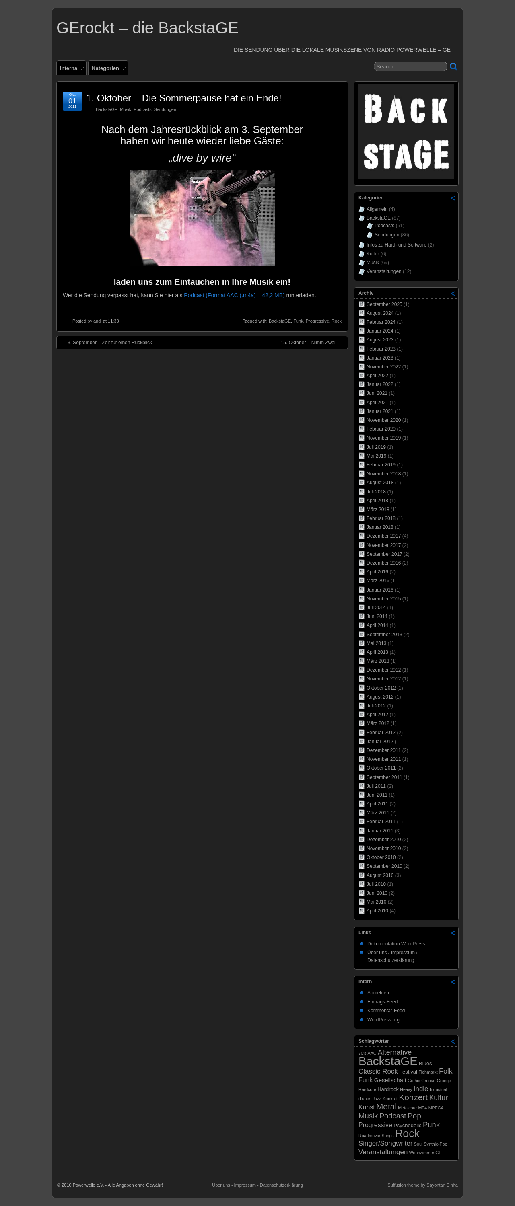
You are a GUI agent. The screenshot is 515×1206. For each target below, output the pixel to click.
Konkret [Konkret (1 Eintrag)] (390, 1098)
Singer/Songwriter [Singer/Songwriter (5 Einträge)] (385, 1143)
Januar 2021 (380, 411)
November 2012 (384, 679)
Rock (337, 320)
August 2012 (380, 697)
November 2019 (384, 438)
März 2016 (378, 580)
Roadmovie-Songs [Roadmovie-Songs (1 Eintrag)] (376, 1135)
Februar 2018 (381, 518)
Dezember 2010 (384, 839)
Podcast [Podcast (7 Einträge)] (392, 1115)
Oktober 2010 (381, 857)
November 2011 (384, 759)
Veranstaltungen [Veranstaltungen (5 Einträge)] (383, 1152)
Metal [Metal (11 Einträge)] (386, 1106)
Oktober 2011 (381, 768)
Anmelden (378, 993)
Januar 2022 (380, 384)
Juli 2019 (376, 447)
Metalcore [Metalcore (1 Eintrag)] (407, 1107)
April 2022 (377, 375)
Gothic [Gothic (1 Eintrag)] (414, 1080)
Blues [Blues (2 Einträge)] (425, 1063)
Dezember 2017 (384, 536)
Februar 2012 (381, 733)
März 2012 (378, 723)
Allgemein (377, 209)
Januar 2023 (380, 358)
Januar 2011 (380, 831)
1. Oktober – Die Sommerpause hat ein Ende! (184, 97)
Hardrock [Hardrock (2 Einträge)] (388, 1089)
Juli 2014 (376, 607)
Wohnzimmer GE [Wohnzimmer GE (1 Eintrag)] (425, 1152)
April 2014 (377, 625)
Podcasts (142, 109)
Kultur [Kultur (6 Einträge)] (438, 1098)
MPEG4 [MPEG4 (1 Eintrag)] (435, 1107)
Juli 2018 (376, 492)
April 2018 (377, 500)
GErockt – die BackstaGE (147, 28)
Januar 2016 (380, 590)
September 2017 (384, 554)
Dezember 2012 (384, 670)
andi (97, 320)
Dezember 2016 (384, 563)
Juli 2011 (376, 786)
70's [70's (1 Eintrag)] (362, 1053)
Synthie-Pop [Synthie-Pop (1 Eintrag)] (435, 1144)
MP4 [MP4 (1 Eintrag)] (422, 1107)
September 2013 (384, 634)
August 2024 (380, 313)
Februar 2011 (381, 821)
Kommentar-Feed (386, 1010)
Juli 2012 (376, 706)
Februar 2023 (381, 349)
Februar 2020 (381, 429)
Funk (298, 320)
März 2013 (378, 661)
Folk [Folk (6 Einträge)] (446, 1071)
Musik (125, 109)
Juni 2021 (377, 393)
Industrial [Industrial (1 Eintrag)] (438, 1089)
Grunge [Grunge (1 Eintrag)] (444, 1080)
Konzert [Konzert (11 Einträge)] (413, 1097)
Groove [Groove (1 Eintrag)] (428, 1080)
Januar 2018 (380, 527)
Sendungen (165, 109)
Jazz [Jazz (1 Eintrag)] (377, 1098)
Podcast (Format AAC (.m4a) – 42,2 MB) (234, 295)
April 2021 (377, 402)
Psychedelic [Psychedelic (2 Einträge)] (407, 1125)
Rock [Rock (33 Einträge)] (407, 1134)
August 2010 (380, 875)
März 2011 (378, 813)
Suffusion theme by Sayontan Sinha (422, 1185)
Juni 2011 (377, 795)
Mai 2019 (376, 456)
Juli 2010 (376, 884)
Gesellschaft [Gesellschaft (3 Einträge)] (390, 1080)
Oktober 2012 (381, 688)
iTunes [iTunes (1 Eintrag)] (364, 1098)
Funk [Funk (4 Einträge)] (365, 1080)
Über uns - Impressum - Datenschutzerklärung (257, 1185)
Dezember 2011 (384, 750)
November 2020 (384, 420)
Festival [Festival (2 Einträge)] (408, 1072)
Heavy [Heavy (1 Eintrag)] (406, 1089)
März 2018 (378, 509)
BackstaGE (106, 109)
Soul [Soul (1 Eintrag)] (418, 1144)
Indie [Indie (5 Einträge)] (421, 1089)
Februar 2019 (381, 465)
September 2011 (384, 777)
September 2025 (384, 304)
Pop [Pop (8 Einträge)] (414, 1115)
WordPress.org (383, 1020)
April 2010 (377, 911)
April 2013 (377, 652)
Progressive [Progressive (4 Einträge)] (375, 1125)
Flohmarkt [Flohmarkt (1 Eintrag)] (427, 1072)
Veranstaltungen (384, 271)
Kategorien (109, 70)
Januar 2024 (380, 331)
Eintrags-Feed (382, 1002)
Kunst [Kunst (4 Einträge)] (366, 1107)
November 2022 (384, 367)
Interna (72, 70)
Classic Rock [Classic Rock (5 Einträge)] (378, 1071)
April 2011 (377, 804)
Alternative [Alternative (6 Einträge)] (395, 1052)
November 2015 (384, 599)
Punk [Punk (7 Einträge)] (431, 1124)
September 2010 (384, 866)
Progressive (317, 320)
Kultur (373, 254)
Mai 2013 (376, 643)
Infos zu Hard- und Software (396, 245)
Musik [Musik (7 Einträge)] (368, 1115)
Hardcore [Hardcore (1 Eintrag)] (367, 1089)
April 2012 (377, 714)
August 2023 (380, 340)
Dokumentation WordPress (396, 944)
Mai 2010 (376, 902)
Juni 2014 (377, 616)
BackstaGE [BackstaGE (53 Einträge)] (388, 1061)
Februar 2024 (381, 322)
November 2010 (384, 848)
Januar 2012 (380, 741)
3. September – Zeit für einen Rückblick (106, 342)
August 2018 (380, 482)
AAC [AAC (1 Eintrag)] (372, 1053)
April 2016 (377, 572)
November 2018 (384, 474)
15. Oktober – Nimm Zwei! (313, 342)
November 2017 (384, 545)
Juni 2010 (377, 893)
